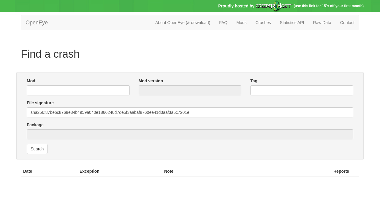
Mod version (151, 80)
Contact (347, 22)
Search (37, 149)
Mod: (32, 80)
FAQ (223, 22)
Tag (253, 80)
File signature (40, 102)
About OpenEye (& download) (182, 22)
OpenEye (37, 23)
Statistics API (292, 22)
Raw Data (322, 22)
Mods (241, 22)
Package (35, 124)
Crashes (263, 22)
